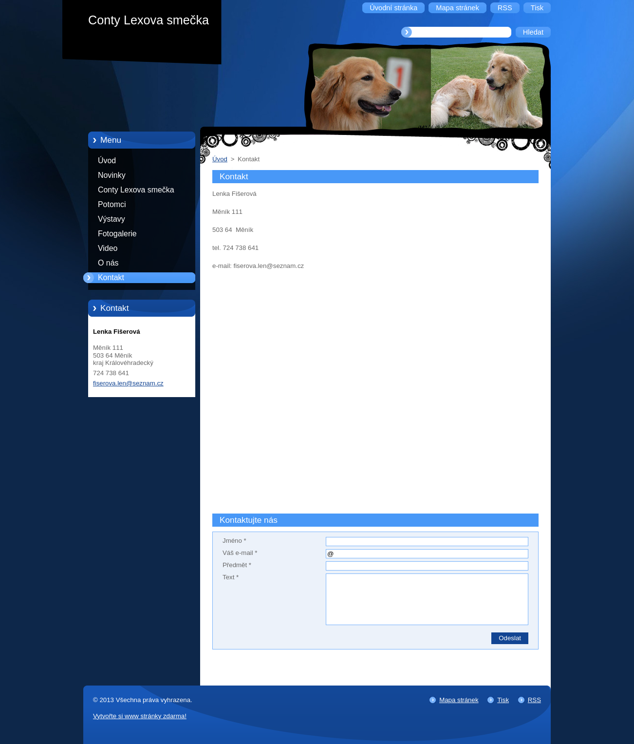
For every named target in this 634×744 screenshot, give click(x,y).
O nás (108, 263)
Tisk (503, 700)
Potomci (112, 204)
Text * (231, 577)
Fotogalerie (117, 233)
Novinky (112, 175)
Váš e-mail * (240, 552)
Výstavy (111, 219)
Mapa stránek (458, 700)
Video (107, 248)
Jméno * (234, 540)
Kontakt (111, 277)
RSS (534, 700)
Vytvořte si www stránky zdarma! (139, 716)
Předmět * (237, 565)
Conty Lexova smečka (136, 190)
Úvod (107, 160)
